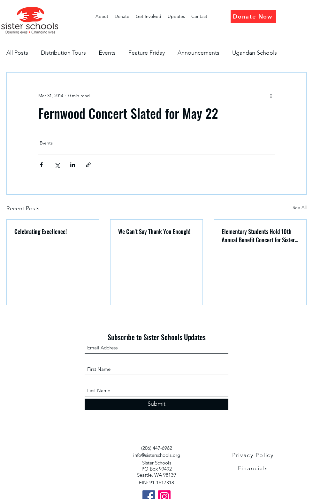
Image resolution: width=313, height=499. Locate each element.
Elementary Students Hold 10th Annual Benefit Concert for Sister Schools (258, 235)
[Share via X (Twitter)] (57, 165)
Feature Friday (146, 52)
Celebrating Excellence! (40, 231)
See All (300, 207)
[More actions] (271, 95)
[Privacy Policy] (253, 455)
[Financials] (253, 468)
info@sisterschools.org (156, 455)
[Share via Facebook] (41, 165)
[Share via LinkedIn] (73, 165)
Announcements (198, 52)
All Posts (17, 52)
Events (107, 52)
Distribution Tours (63, 52)
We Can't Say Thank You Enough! (154, 231)
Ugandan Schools (254, 52)
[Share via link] (88, 165)
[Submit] (156, 404)
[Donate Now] (253, 16)
